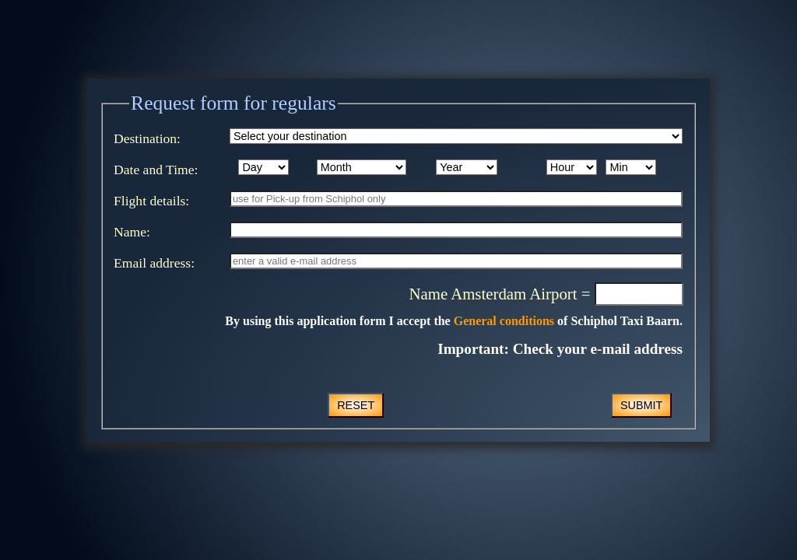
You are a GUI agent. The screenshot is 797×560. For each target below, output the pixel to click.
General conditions (502, 320)
